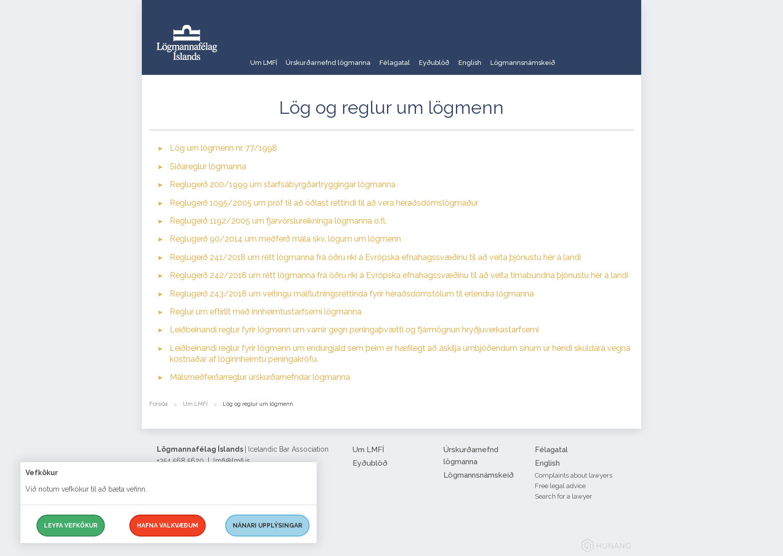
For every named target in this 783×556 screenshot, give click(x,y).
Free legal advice (560, 486)
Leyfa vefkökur (70, 525)
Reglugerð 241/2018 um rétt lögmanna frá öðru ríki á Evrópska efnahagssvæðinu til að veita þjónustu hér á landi (375, 257)
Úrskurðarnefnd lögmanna (339, 57)
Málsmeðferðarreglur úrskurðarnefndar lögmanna (260, 377)
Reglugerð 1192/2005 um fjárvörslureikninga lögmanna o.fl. (278, 221)
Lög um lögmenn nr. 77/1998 (223, 148)
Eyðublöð (464, 57)
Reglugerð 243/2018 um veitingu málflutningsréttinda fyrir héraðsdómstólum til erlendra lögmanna (352, 293)
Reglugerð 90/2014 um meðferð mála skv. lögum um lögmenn (285, 239)
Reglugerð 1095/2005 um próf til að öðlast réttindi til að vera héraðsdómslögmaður (324, 203)
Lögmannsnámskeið (570, 57)
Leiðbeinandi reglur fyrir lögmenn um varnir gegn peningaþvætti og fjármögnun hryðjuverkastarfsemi (354, 329)
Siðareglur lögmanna (208, 166)
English (508, 57)
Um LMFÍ (264, 57)
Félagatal (415, 57)
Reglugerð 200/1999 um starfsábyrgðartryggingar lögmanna (282, 184)
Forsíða (158, 404)
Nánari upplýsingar (267, 525)
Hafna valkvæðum (167, 525)
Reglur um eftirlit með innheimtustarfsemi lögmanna (266, 311)
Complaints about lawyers (573, 475)
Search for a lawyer (563, 496)
